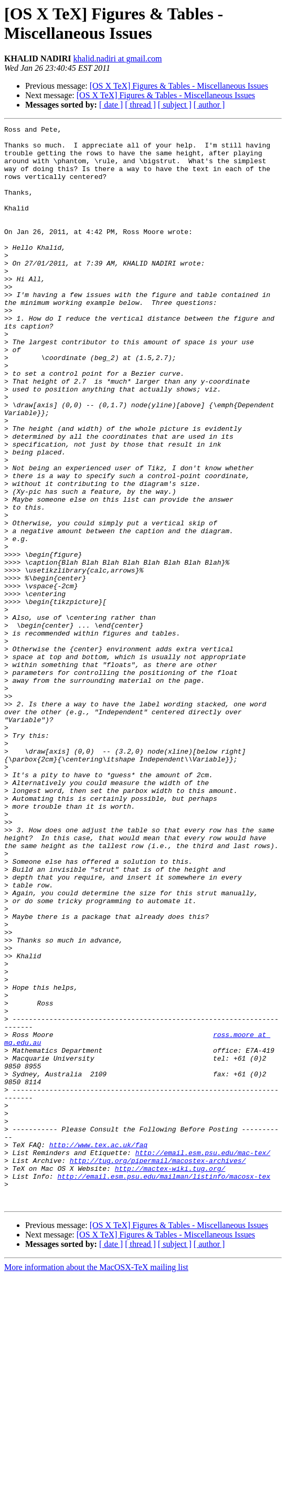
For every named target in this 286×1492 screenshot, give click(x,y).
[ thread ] (140, 104)
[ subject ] (175, 104)
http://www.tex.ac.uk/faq (98, 1349)
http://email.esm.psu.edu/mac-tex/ (202, 1358)
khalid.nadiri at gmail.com (117, 58)
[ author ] (209, 104)
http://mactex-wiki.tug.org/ (170, 1377)
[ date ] (111, 104)
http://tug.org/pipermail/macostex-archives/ (158, 1368)
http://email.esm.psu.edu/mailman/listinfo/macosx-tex (163, 1387)
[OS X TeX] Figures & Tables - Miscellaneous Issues (179, 85)
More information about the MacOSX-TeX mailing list (96, 1482)
